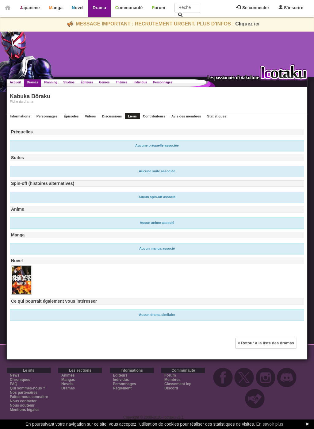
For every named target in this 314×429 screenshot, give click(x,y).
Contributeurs (154, 116)
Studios (69, 82)
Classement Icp (177, 384)
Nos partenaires (24, 392)
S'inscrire (290, 7)
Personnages (162, 82)
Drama (99, 7)
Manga (56, 7)
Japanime (30, 7)
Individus (140, 82)
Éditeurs (87, 82)
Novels (67, 384)
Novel (77, 7)
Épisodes (71, 116)
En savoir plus (269, 424)
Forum (158, 7)
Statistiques (216, 116)
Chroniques (20, 379)
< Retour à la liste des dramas (266, 343)
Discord (171, 388)
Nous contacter (23, 401)
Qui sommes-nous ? (27, 388)
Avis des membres (186, 116)
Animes (68, 375)
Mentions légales (25, 410)
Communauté (129, 7)
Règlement (122, 388)
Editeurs (120, 375)
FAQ (13, 384)
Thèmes (122, 82)
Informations (20, 116)
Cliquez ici (247, 23)
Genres (104, 82)
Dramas (32, 82)
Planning (50, 82)
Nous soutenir (22, 405)
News (14, 375)
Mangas (68, 379)
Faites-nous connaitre (29, 397)
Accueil (15, 82)
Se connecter (252, 7)
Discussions (112, 116)
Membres (172, 379)
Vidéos (90, 116)
